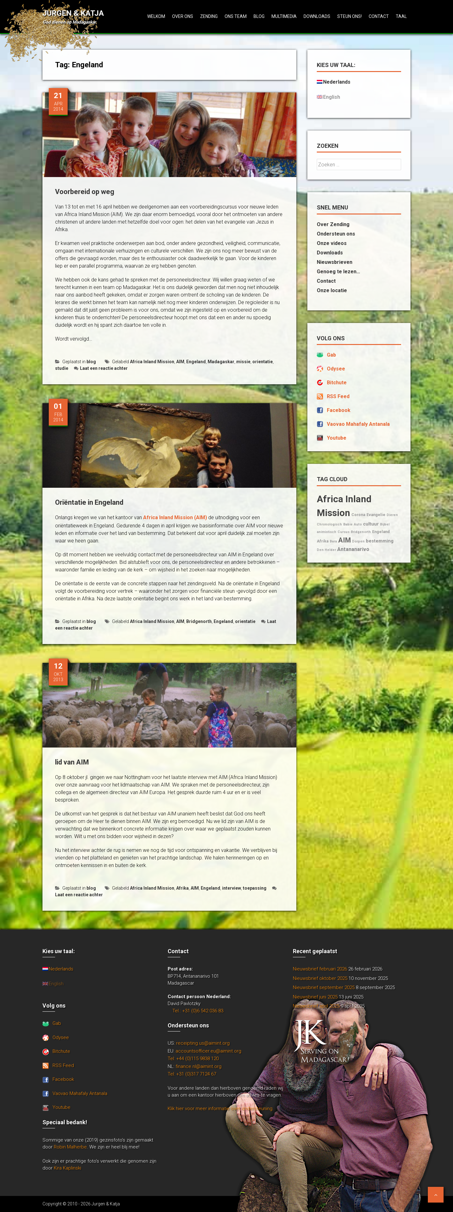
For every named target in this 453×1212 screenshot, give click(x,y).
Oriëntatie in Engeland (89, 502)
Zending (209, 16)
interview (231, 888)
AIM (180, 361)
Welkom (156, 16)
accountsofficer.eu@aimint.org (208, 1051)
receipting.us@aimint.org (203, 1043)
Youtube (336, 438)
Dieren (392, 515)
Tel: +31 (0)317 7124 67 (192, 1074)
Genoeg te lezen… (338, 272)
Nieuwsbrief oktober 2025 (320, 978)
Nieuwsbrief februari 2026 (320, 969)
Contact (379, 16)
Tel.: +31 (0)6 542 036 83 (197, 1011)
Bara (333, 541)
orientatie (262, 361)
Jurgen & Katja (73, 13)
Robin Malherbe (70, 1147)
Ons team (236, 16)
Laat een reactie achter (101, 368)
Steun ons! (349, 16)
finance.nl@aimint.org (198, 1066)
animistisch (326, 532)
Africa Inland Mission (152, 361)
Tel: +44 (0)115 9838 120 (193, 1058)
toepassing (254, 888)
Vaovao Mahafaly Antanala (358, 424)
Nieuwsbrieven (334, 262)
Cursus (344, 532)
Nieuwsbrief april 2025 (316, 1006)
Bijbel (384, 524)
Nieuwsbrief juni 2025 (315, 997)
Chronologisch (329, 524)
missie (243, 361)
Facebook (338, 410)
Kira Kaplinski (67, 1168)
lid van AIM (72, 762)
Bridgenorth (199, 621)
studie (61, 368)
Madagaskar (221, 361)
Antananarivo (353, 549)
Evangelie (375, 514)
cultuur (371, 524)
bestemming (380, 541)
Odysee (336, 369)
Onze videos (332, 243)
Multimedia (284, 16)
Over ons (182, 16)
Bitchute (337, 383)
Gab (331, 355)
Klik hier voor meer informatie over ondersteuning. (221, 1108)
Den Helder (326, 550)
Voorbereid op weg (84, 192)
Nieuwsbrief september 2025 (324, 987)
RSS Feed (338, 396)
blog (91, 361)
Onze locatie (332, 290)
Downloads (317, 16)
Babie (348, 524)
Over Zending (333, 224)
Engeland (196, 361)
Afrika (182, 888)
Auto (358, 524)
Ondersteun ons (336, 234)
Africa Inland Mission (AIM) (175, 517)
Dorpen (358, 541)
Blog (259, 16)
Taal (401, 16)
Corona (358, 514)
